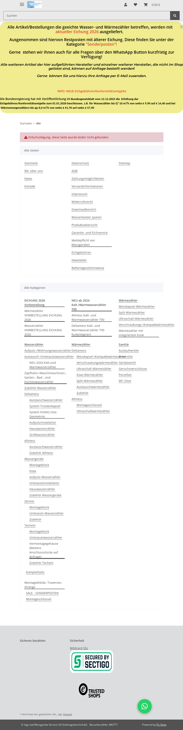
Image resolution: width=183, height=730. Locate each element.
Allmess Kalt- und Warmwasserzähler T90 (88, 317)
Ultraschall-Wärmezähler (136, 319)
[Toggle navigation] (22, 2)
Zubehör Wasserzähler (40, 388)
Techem (29, 525)
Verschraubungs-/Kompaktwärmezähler (146, 325)
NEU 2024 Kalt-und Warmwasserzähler (42, 365)
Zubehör (35, 519)
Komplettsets (35, 572)
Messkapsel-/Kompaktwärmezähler (101, 357)
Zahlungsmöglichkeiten (88, 179)
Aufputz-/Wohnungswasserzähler (47, 350)
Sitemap (124, 163)
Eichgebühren (81, 252)
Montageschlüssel (89, 405)
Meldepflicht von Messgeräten (83, 242)
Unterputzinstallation (44, 483)
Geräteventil (127, 363)
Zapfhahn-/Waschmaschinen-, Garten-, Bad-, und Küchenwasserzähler (45, 377)
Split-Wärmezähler (132, 312)
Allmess (29, 441)
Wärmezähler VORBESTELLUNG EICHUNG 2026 (43, 315)
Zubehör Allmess (41, 453)
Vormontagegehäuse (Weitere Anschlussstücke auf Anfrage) (43, 550)
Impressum (79, 194)
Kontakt (29, 186)
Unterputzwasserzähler (45, 537)
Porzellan (125, 375)
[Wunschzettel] (135, 4)
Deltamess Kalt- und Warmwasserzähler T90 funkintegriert (88, 330)
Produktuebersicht (84, 225)
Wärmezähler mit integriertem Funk (131, 333)
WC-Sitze (125, 381)
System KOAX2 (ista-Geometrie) (43, 414)
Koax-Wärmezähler (90, 375)
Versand (67, 714)
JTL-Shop (161, 724)
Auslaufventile (129, 350)
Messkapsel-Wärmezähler (137, 306)
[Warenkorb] (151, 4)
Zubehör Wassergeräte (45, 495)
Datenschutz (80, 163)
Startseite (31, 163)
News (28, 179)
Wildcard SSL (79, 648)
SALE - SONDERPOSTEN (42, 593)
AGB (74, 171)
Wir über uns (33, 171)
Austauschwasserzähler (46, 400)
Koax (32, 471)
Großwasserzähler (42, 435)
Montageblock (39, 465)
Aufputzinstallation (42, 422)
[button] (125, 4)
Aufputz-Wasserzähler (45, 477)
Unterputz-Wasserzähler (46, 513)
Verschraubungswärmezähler (97, 363)
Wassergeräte (34, 459)
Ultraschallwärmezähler (93, 411)
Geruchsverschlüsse (133, 369)
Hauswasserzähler (42, 429)
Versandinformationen (87, 186)
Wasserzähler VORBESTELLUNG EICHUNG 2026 (43, 330)
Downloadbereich (84, 209)
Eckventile (126, 357)
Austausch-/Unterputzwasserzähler (49, 357)
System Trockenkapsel (44, 406)
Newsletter (79, 260)
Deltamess (31, 394)
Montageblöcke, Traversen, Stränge (43, 585)
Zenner (29, 501)
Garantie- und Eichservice (90, 233)
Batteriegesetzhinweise (88, 268)
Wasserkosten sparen (87, 217)
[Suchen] (86, 15)
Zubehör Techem (41, 563)
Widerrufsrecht (82, 202)
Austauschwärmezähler (93, 387)
